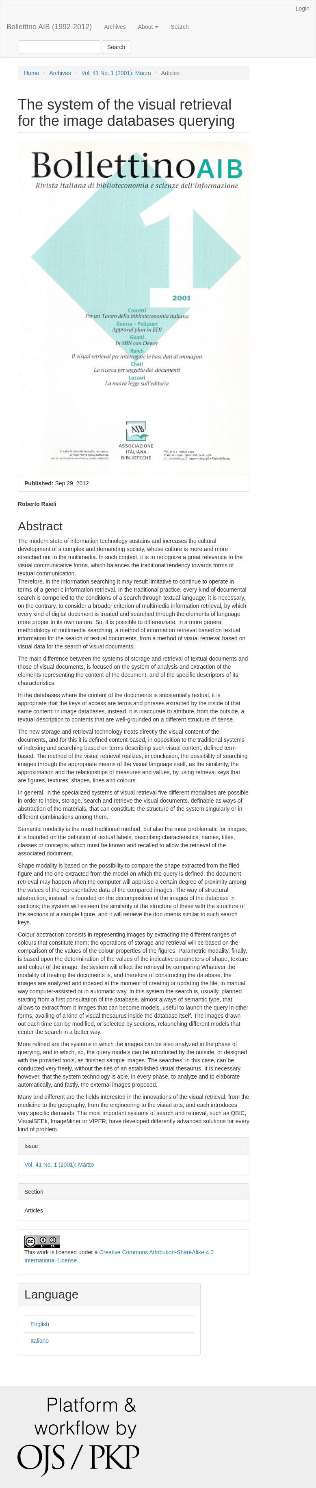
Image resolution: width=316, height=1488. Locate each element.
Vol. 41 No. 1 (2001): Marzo (116, 73)
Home (31, 73)
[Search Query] (59, 47)
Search (179, 27)
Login (303, 8)
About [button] (148, 27)
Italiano (39, 1340)
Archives (115, 27)
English (39, 1324)
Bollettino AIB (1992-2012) (49, 27)
